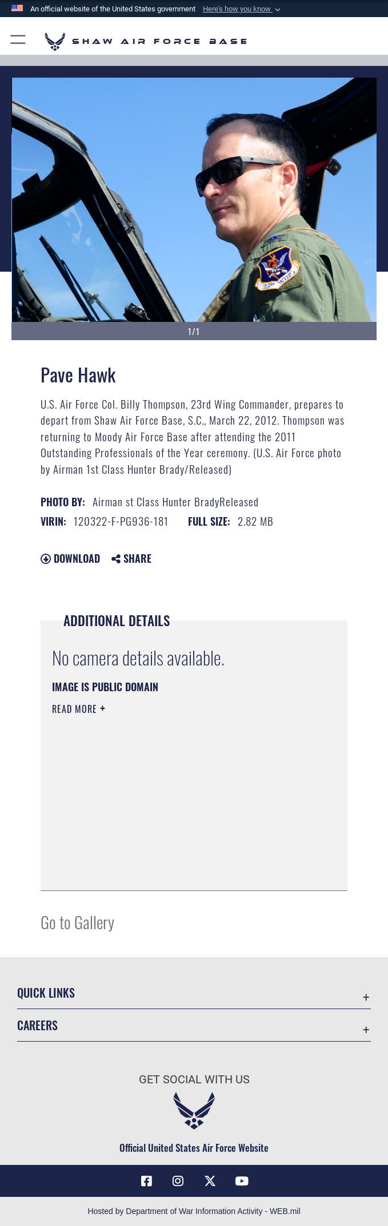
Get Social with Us (194, 1079)
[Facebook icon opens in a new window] (146, 1180)
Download (70, 558)
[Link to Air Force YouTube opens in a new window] (241, 1180)
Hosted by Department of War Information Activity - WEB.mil (193, 1211)
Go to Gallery (77, 921)
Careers (37, 1025)
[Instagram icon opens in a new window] (178, 1180)
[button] (243, 9)
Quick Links (46, 992)
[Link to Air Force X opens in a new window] (209, 1180)
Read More (76, 709)
